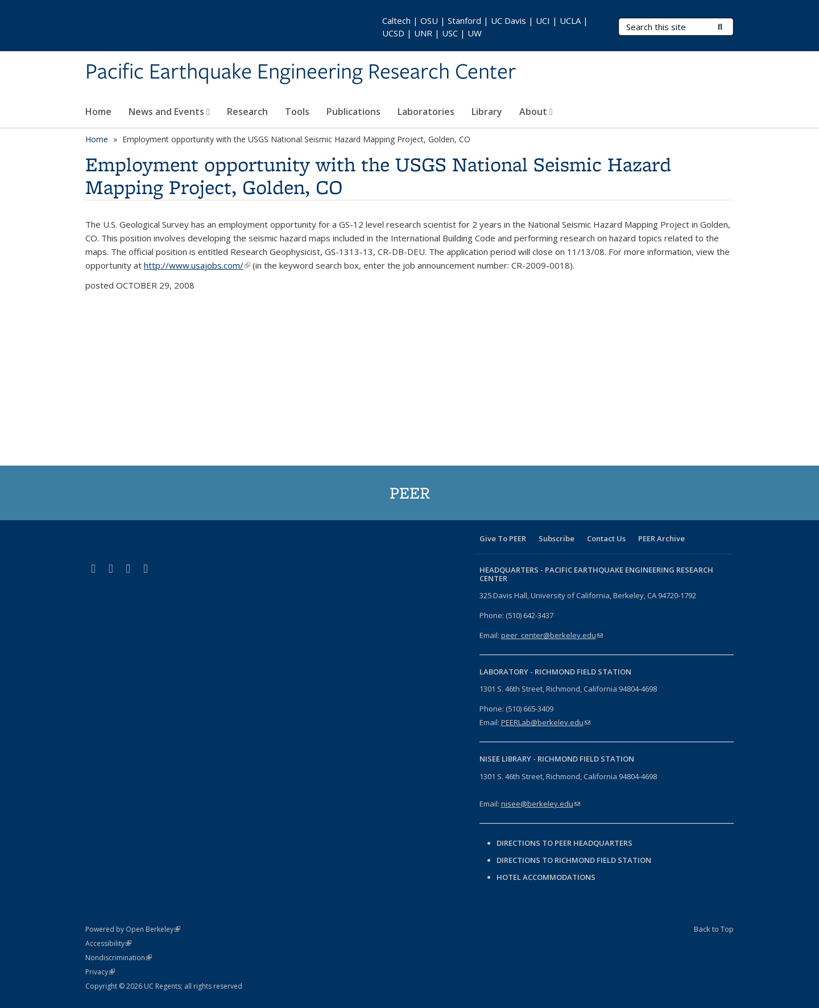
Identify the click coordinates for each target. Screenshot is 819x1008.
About (536, 111)
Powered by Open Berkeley (132, 929)
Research (247, 111)
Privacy (100, 972)
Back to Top (714, 929)
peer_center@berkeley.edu (552, 635)
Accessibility (108, 943)
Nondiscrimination (118, 957)
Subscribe (556, 538)
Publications (353, 111)
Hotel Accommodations (546, 877)
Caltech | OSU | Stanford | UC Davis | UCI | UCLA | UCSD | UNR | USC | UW (485, 27)
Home (98, 111)
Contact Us (606, 538)
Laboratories (426, 111)
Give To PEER (502, 538)
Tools (297, 111)
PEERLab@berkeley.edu (545, 722)
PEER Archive (661, 538)
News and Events (169, 111)
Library (486, 111)
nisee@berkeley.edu (540, 804)
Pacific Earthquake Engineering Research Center (300, 72)
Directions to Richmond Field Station (574, 860)
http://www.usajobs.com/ (197, 265)
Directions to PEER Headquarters (565, 843)
